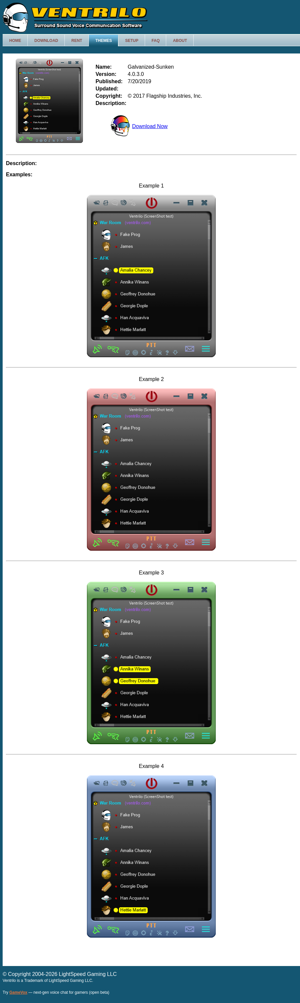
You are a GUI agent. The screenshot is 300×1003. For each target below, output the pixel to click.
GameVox (18, 992)
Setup (131, 40)
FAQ (156, 40)
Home (15, 40)
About (180, 40)
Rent (76, 40)
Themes (103, 40)
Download (46, 40)
